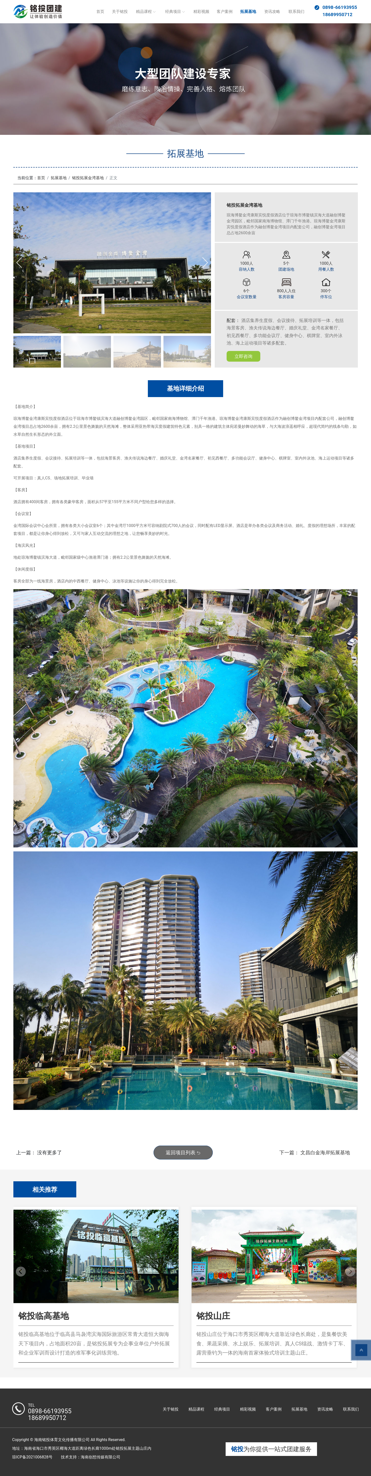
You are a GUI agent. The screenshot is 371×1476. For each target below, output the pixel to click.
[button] (205, 262)
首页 (100, 11)
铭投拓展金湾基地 (88, 177)
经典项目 (173, 11)
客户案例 (225, 11)
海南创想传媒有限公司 (100, 1457)
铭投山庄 (213, 1316)
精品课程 (144, 11)
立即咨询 (243, 356)
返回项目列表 (183, 1153)
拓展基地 (248, 11)
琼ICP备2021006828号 (32, 1457)
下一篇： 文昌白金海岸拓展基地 (314, 1153)
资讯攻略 (272, 11)
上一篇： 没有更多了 (39, 1153)
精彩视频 (201, 11)
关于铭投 (120, 11)
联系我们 (296, 11)
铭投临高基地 (43, 1316)
